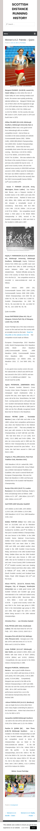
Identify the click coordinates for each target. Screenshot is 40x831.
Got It (33, 828)
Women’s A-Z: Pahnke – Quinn (19, 40)
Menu (6, 34)
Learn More (24, 828)
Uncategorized (14, 805)
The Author (23, 42)
